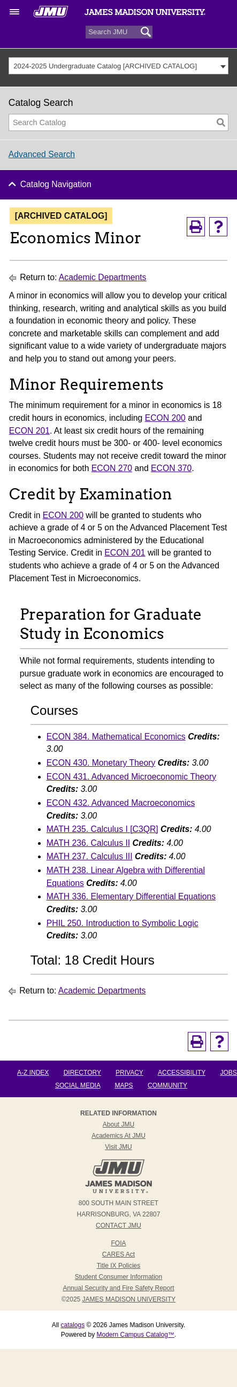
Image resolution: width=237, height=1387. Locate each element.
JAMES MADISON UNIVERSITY (129, 1299)
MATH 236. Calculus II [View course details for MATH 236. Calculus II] (88, 842)
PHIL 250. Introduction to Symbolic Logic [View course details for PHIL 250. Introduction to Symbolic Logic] (122, 923)
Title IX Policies (119, 1265)
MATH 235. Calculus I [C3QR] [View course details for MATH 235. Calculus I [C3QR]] (102, 829)
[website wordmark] (118, 16)
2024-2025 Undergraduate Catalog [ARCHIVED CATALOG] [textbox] (105, 66)
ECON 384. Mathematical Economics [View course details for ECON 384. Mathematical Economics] (116, 736)
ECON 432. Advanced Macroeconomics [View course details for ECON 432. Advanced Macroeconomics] (121, 802)
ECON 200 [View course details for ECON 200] (165, 417)
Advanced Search (42, 154)
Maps (124, 1085)
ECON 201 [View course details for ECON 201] (29, 430)
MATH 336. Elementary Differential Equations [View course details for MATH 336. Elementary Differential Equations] (131, 896)
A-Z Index (33, 1072)
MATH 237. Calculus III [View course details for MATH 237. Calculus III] (90, 856)
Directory (82, 1072)
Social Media (77, 1085)
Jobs (228, 1072)
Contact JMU (118, 1225)
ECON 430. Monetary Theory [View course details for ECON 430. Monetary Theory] (101, 762)
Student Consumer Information (118, 1277)
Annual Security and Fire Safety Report (118, 1288)
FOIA (118, 1243)
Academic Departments (103, 277)
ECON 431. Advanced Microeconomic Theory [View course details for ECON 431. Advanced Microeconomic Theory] (131, 776)
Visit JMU (118, 1147)
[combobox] (119, 65)
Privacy (129, 1072)
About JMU (118, 1124)
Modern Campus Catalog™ (135, 1334)
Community (167, 1085)
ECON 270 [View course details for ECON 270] (111, 468)
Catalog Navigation (55, 184)
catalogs (72, 1325)
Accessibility (181, 1072)
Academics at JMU (118, 1135)
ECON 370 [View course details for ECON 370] (171, 468)
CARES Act (118, 1254)
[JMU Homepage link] (118, 1192)
